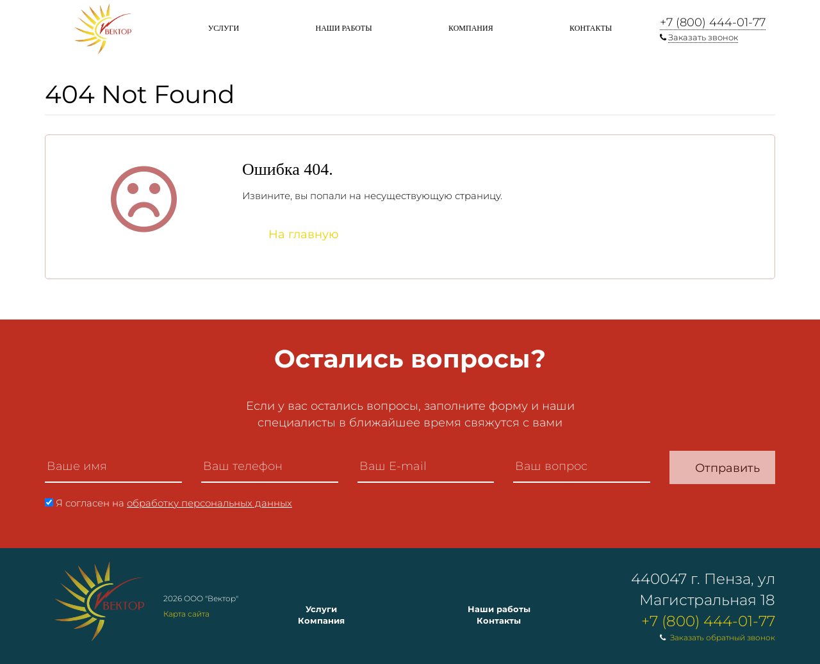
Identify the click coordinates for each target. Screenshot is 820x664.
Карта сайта (186, 614)
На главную (303, 234)
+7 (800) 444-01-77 (713, 22)
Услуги (223, 28)
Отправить (727, 468)
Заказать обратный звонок (722, 637)
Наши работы (343, 28)
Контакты (591, 28)
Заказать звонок (703, 37)
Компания (470, 28)
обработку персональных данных (209, 503)
